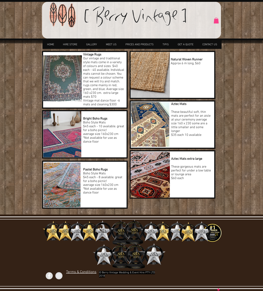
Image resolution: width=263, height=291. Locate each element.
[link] (216, 20)
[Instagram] (58, 275)
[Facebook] (49, 275)
